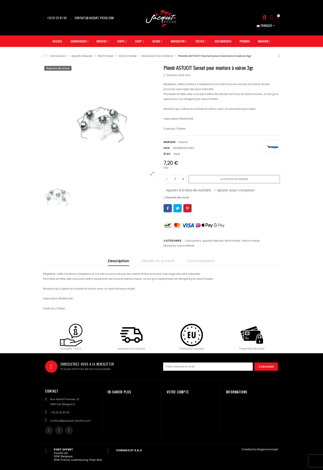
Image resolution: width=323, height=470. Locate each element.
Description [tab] (118, 260)
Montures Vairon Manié (179, 246)
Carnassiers (193, 241)
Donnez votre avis (177, 75)
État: (167, 154)
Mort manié (232, 241)
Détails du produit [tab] (158, 260)
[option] (101, 123)
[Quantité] (175, 179)
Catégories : (173, 241)
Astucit (183, 142)
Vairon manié (250, 241)
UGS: (167, 148)
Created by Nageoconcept (259, 449)
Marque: (170, 142)
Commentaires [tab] (201, 260)
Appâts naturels (213, 241)
